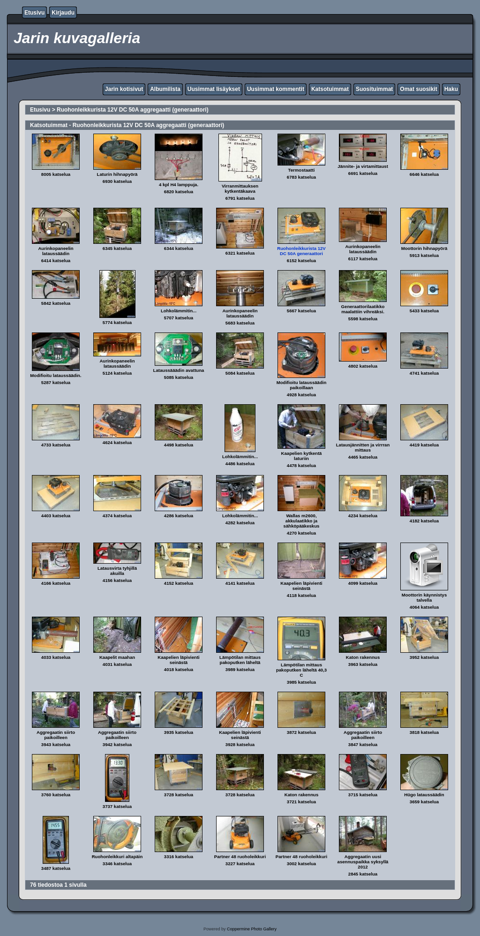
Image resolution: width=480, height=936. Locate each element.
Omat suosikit (418, 89)
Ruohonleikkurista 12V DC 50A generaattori (301, 251)
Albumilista (165, 89)
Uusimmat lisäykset (214, 89)
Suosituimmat (374, 89)
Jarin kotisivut (124, 89)
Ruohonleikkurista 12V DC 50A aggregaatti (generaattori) (133, 109)
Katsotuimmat (330, 89)
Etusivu (34, 12)
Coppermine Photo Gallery (252, 929)
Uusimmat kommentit (275, 89)
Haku (451, 89)
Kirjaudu (63, 12)
